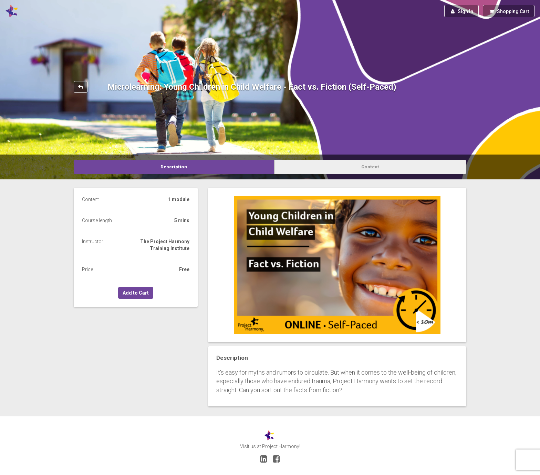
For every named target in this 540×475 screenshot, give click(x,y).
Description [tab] (173, 166)
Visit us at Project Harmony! (270, 446)
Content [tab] (370, 166)
